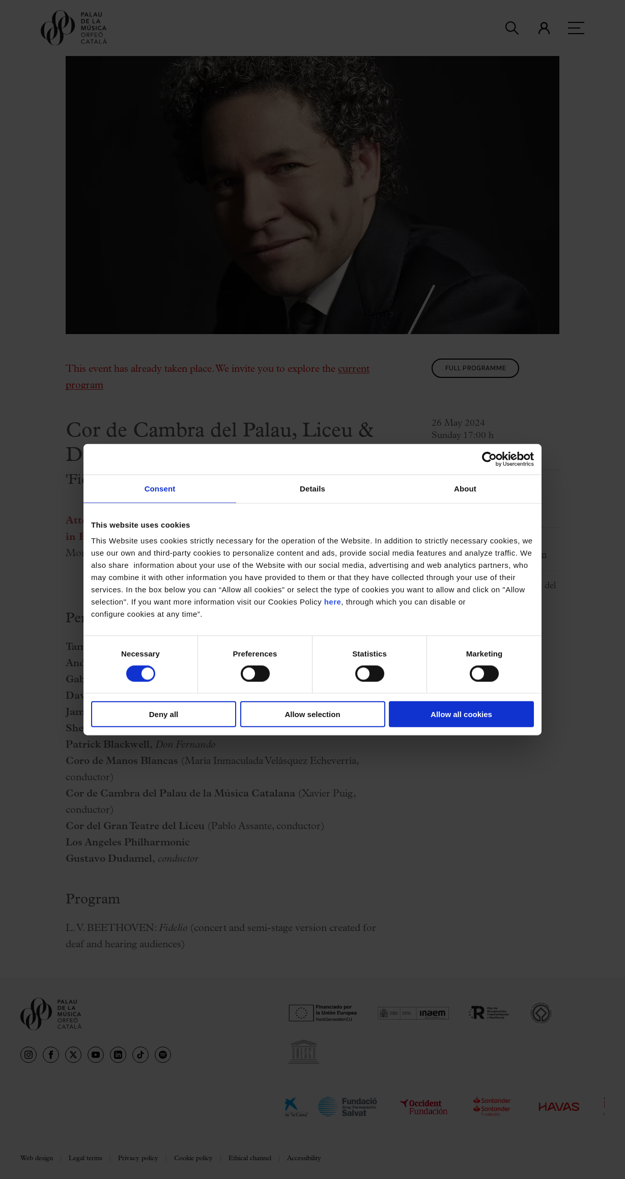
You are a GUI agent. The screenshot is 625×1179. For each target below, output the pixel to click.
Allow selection (312, 714)
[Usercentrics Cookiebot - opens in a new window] (489, 459)
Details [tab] (312, 488)
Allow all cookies (461, 714)
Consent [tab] (160, 488)
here (333, 601)
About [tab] (465, 488)
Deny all (164, 714)
